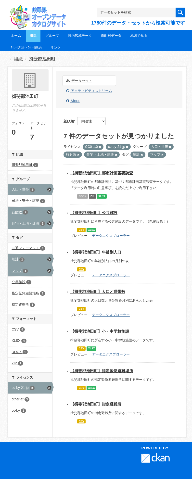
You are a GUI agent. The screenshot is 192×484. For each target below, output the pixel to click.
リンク (55, 48)
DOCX (82, 196)
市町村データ (111, 36)
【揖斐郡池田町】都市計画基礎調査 (101, 173)
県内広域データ (80, 36)
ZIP (92, 196)
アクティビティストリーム (89, 91)
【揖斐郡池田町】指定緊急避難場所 (101, 371)
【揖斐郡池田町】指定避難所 (95, 404)
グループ (52, 36)
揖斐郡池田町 (42, 58)
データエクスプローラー (111, 236)
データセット (79, 81)
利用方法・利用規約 (26, 48)
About (73, 101)
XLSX (101, 196)
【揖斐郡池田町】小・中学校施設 (99, 331)
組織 (33, 36)
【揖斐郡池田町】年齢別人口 (95, 252)
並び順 (69, 121)
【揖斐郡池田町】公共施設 (93, 213)
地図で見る (138, 36)
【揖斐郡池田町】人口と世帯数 (97, 292)
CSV (81, 229)
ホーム (16, 36)
